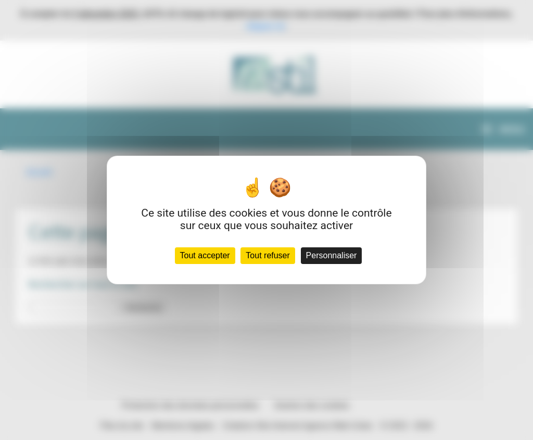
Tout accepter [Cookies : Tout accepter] (205, 255)
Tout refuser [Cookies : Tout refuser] (267, 255)
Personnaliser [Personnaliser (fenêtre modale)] (331, 255)
